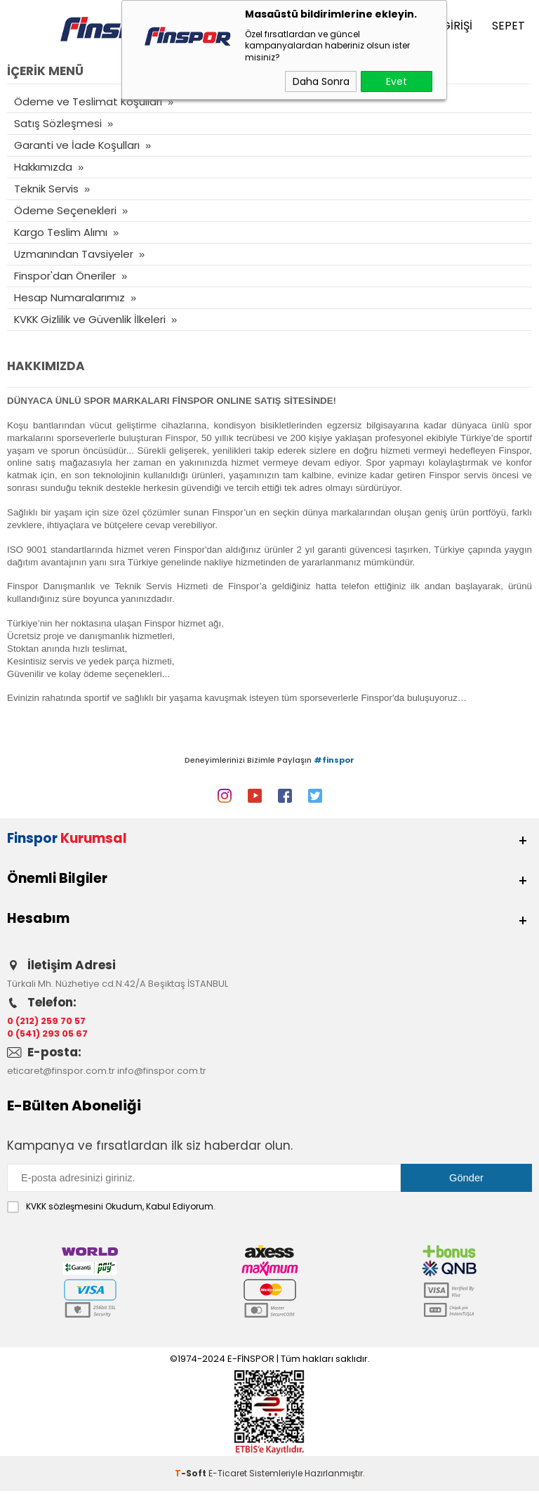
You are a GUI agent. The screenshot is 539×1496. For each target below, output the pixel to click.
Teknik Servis (46, 188)
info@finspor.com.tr (161, 1076)
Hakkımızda (43, 166)
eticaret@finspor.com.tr (61, 1076)
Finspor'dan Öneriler (65, 275)
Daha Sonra (321, 81)
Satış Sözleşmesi (58, 123)
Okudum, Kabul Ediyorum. (111, 1212)
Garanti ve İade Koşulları (77, 145)
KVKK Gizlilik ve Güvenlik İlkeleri (91, 319)
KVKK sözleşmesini (64, 1211)
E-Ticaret (227, 1478)
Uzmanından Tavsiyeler (74, 254)
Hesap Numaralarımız (69, 297)
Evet (396, 81)
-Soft (191, 1478)
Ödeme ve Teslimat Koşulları (88, 101)
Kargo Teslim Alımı (61, 232)
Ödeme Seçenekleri (65, 210)
